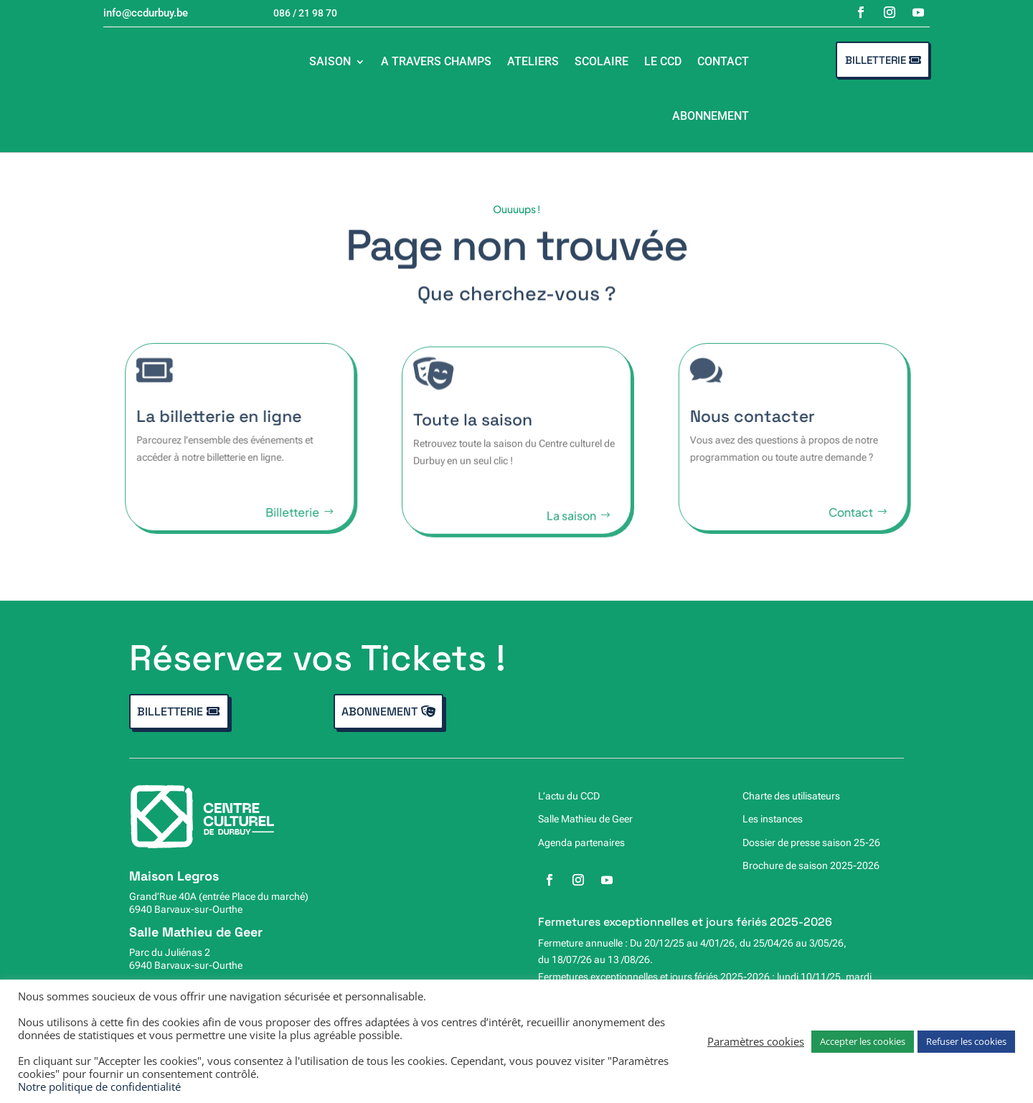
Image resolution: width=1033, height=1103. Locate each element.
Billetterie (875, 60)
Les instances (772, 819)
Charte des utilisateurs (791, 796)
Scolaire (601, 61)
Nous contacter (767, 416)
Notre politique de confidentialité (99, 1086)
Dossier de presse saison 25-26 (811, 842)
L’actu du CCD (569, 796)
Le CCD (662, 61)
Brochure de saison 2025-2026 (810, 865)
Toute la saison (472, 432)
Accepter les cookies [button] (862, 1041)
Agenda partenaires (581, 842)
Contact (723, 61)
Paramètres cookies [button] (755, 1041)
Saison (330, 61)
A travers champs (436, 61)
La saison (571, 527)
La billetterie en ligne (203, 416)
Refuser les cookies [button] (966, 1041)
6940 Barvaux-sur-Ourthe (185, 909)
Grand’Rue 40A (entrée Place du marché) (218, 896)
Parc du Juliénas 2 (169, 952)
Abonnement (710, 116)
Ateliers (533, 61)
